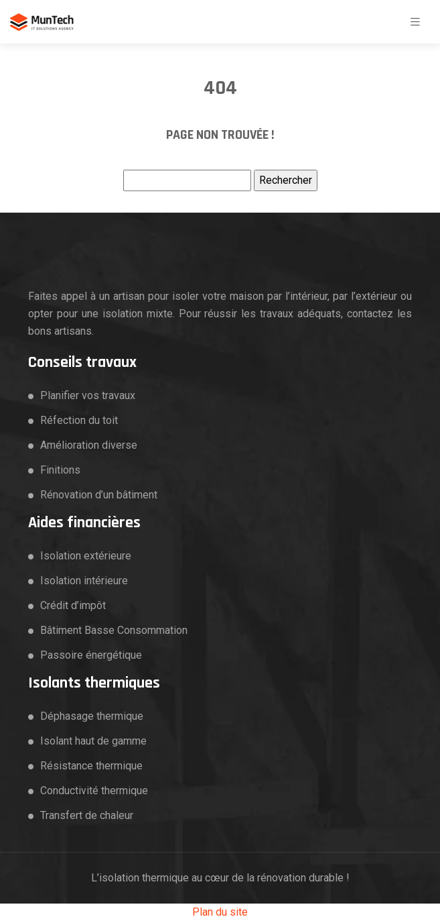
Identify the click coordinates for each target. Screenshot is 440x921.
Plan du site (220, 912)
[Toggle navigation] (415, 22)
